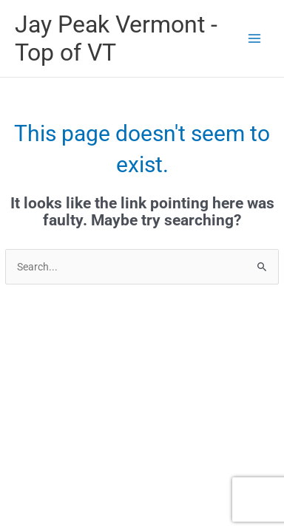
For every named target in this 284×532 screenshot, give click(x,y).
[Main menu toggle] (254, 38)
